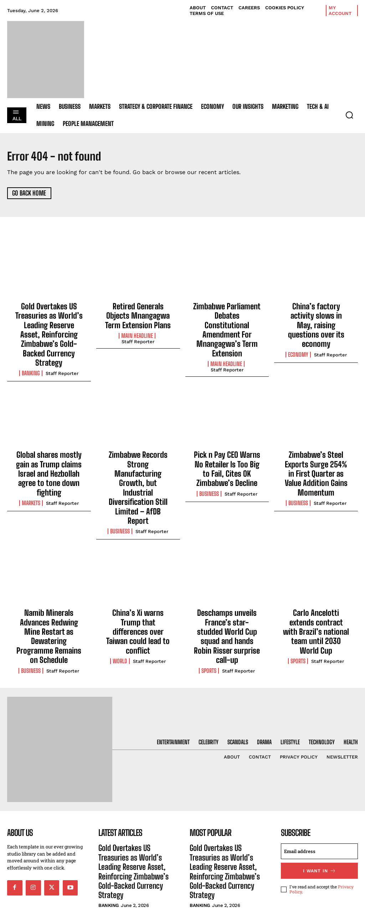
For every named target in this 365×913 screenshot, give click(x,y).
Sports (208, 597)
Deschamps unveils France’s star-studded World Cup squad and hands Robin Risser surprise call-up (227, 571)
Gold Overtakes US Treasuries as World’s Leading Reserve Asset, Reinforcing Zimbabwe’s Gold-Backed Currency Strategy (49, 325)
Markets (31, 468)
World (120, 589)
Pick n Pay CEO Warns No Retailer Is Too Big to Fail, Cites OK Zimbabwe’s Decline (226, 446)
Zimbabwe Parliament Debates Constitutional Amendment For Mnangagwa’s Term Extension (227, 321)
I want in (319, 796)
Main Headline (137, 331)
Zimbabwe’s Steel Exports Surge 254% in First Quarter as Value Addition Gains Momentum (316, 446)
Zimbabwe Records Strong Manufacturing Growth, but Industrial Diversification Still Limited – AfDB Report (138, 450)
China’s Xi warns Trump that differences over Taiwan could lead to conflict (138, 567)
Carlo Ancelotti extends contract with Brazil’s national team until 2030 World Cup (316, 567)
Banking (31, 354)
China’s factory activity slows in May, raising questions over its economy (316, 317)
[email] (319, 777)
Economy (298, 339)
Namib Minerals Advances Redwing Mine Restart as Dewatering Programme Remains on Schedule (49, 567)
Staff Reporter (62, 354)
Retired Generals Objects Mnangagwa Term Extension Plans (138, 313)
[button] (349, 114)
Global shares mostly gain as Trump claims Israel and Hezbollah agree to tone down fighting (49, 446)
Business (120, 475)
